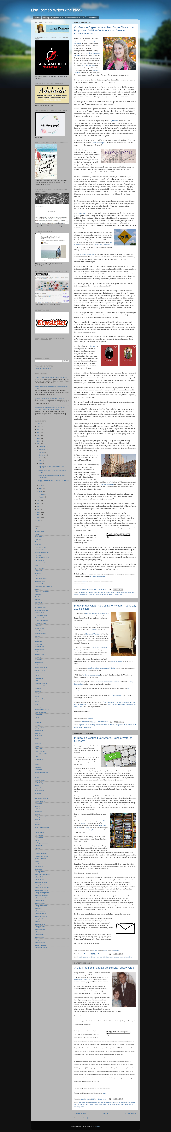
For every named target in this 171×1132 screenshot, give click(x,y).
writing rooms (39, 932)
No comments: (103, 722)
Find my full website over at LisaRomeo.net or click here (63, 18)
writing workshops (40, 945)
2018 (39, 435)
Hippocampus (115, 592)
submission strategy (116, 957)
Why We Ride (39, 612)
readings (37, 819)
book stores (38, 660)
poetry (37, 785)
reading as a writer (41, 817)
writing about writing (41, 890)
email (36, 704)
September (42, 455)
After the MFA (39, 531)
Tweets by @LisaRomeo (43, 368)
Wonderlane (90, 718)
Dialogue (38, 539)
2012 (39, 506)
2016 (39, 441)
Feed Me (38, 544)
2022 (39, 424)
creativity (38, 688)
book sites (38, 657)
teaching (37, 851)
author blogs (39, 631)
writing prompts (40, 929)
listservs (83, 823)
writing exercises (40, 913)
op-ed (37, 777)
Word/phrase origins (41, 615)
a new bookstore (117, 695)
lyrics (36, 756)
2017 (39, 438)
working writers (40, 872)
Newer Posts (80, 1113)
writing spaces (39, 937)
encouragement (40, 707)
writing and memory (41, 895)
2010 (39, 512)
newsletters (103, 821)
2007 (39, 521)
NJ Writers (38, 576)
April (40, 488)
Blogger (97, 1126)
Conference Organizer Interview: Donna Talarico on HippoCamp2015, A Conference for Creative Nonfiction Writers (104, 30)
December (42, 446)
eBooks (37, 694)
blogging (37, 639)
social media (39, 838)
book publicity (39, 654)
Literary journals (96, 957)
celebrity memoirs (40, 670)
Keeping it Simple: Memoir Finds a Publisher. (49, 398)
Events (37, 542)
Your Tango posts (40, 623)
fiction (37, 717)
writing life (38, 921)
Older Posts (130, 1113)
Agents (81, 725)
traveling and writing (41, 856)
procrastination (39, 790)
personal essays (40, 780)
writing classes (39, 900)
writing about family (109, 1104)
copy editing (39, 678)
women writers (39, 866)
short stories (39, 835)
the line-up (91, 346)
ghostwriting (39, 730)
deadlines (38, 691)
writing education (40, 911)
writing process (40, 927)
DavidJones (84, 581)
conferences (83, 592)
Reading (37, 597)
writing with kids (40, 942)
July (40, 461)
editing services (40, 699)
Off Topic (38, 589)
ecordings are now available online (96, 613)
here (104, 1093)
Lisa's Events (92, 18)
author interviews (40, 633)
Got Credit (95, 950)
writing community (41, 906)
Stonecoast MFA (40, 607)
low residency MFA (41, 754)
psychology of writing (41, 798)
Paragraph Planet (116, 661)
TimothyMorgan (116, 950)
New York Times (40, 581)
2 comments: (102, 1099)
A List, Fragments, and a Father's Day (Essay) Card (104, 967)
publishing (38, 809)
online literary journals (87, 595)
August (41, 458)
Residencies (39, 605)
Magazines (38, 571)
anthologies (38, 626)
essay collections (40, 712)
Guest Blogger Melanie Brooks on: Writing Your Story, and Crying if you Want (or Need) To (50, 408)
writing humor (78, 727)
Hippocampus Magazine (82, 979)
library (37, 746)
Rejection (38, 599)
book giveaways (40, 649)
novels (37, 775)
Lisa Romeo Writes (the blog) (56, 10)
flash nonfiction (109, 725)
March (41, 491)
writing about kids (40, 885)
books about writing (41, 667)
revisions (38, 822)
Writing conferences (115, 595)
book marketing (90, 725)
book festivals (39, 647)
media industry (39, 759)
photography (39, 783)
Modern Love (39, 573)
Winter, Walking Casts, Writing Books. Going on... (51, 377)
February (42, 494)
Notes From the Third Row (43, 586)
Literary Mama (39, 560)
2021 (39, 426)
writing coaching (40, 903)
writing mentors (40, 924)
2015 (39, 444)
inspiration (38, 741)
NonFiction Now (40, 584)
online (79, 827)
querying (37, 814)
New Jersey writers (41, 578)
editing (37, 696)
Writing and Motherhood (42, 618)
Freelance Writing (40, 547)
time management (41, 853)
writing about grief (122, 1104)
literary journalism (40, 751)
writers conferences (101, 595)
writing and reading (41, 898)
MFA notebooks (40, 568)
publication (38, 804)
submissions (128, 957)
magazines (102, 825)
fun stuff (133, 725)
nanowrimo (38, 770)
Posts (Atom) (87, 1118)
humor (37, 738)
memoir (37, 762)
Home (37, 18)
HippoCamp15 (105, 592)
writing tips (87, 727)
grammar (38, 733)
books (37, 665)
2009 (39, 515)
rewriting (37, 824)
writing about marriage (42, 887)
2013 (39, 503)
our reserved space (107, 484)
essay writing (39, 715)
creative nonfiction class (42, 686)
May (40, 485)
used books (38, 864)
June (40, 463)
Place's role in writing (42, 592)
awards (37, 636)
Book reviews (39, 537)
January (41, 497)
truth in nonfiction (40, 859)
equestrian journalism (42, 709)
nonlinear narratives (41, 772)
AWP (36, 529)
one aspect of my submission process (107, 682)
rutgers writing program (42, 827)
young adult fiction (41, 947)
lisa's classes (39, 749)
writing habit (39, 919)
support (37, 848)
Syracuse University (41, 610)
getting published (84, 957)
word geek (38, 869)
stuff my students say (42, 843)
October (41, 452)
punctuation (38, 811)
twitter (37, 861)
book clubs (38, 644)
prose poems (39, 796)
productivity (38, 793)
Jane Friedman (126, 592)
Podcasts (38, 594)
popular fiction (39, 788)
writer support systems (42, 874)
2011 (39, 509)
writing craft (38, 908)
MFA (36, 565)
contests (37, 675)
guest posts (38, 736)
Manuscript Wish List (92, 634)
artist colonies (39, 628)
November (42, 449)
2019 (39, 432)
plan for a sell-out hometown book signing (101, 668)
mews (37, 764)
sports (37, 840)
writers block (39, 877)
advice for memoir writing (91, 675)
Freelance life (39, 550)
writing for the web (41, 916)
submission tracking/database (88, 830)
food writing (38, 722)
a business (94, 629)
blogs (87, 827)
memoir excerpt (120, 1102)
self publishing (39, 832)
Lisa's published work (96, 1102)
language (38, 743)
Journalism (38, 555)
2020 (39, 429)
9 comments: (102, 954)
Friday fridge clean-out (122, 725)
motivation (38, 767)
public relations (40, 801)
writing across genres (42, 893)
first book (38, 720)
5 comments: (102, 589)
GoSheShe (105, 950)
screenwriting (39, 830)
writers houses (39, 879)
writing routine (39, 934)
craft (36, 681)
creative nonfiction (94, 592)
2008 (39, 518)
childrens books (40, 673)
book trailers (39, 662)
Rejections (106, 957)
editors (37, 701)
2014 (39, 500)
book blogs (38, 641)
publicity (37, 806)
